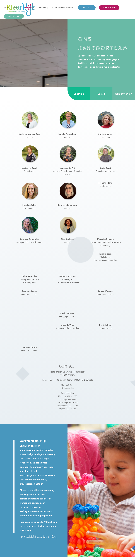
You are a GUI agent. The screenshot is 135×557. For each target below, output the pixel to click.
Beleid (101, 92)
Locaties (16, 8)
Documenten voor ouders (62, 8)
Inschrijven (109, 7)
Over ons (28, 8)
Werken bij (43, 8)
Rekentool (14, 16)
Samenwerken (123, 92)
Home (6, 8)
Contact (86, 7)
